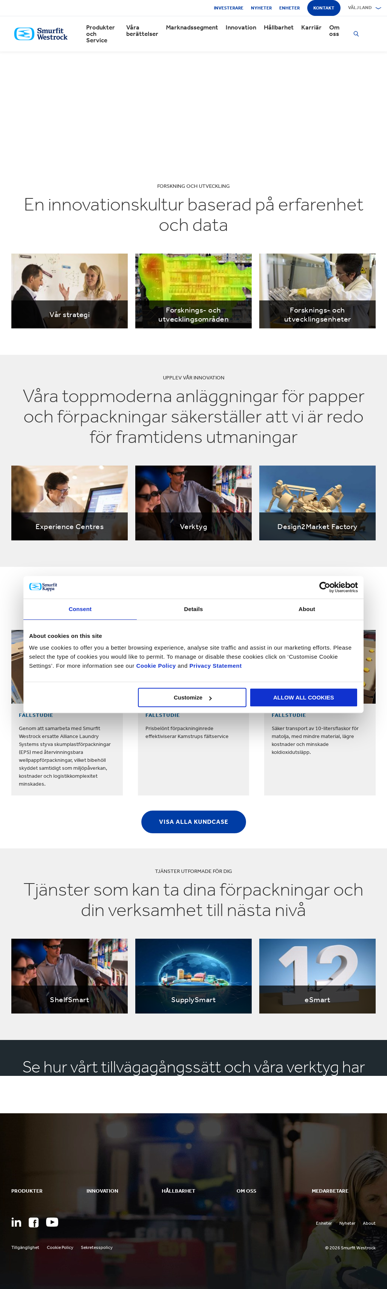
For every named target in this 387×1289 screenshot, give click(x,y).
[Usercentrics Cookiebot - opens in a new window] (325, 587)
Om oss (334, 30)
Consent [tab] (80, 609)
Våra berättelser (142, 30)
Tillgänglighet (25, 1247)
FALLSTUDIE (36, 715)
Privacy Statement (215, 665)
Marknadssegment (192, 27)
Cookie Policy (156, 665)
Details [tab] (193, 609)
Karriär (311, 27)
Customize (193, 697)
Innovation (241, 27)
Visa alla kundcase (193, 821)
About (369, 1223)
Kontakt (323, 8)
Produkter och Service (100, 33)
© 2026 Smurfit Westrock (350, 1247)
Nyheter (261, 8)
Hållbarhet (279, 27)
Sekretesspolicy (97, 1247)
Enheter (289, 8)
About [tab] (307, 609)
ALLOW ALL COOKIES (303, 697)
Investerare (228, 8)
